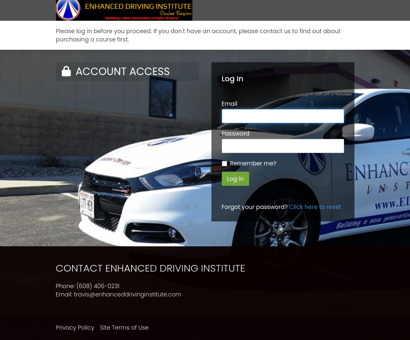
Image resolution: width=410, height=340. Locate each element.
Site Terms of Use (124, 327)
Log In (235, 179)
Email (230, 104)
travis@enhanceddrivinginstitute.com (127, 294)
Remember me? (253, 163)
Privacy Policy (75, 327)
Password (236, 133)
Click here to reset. (315, 207)
